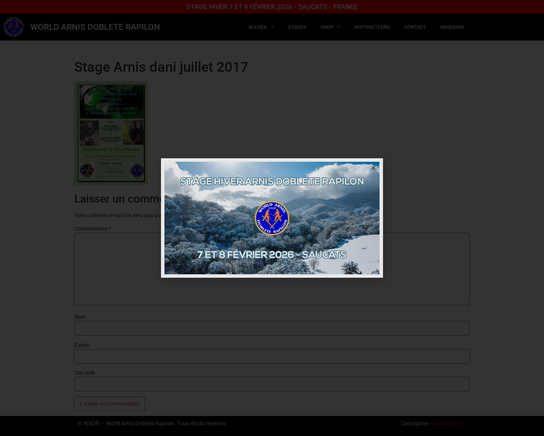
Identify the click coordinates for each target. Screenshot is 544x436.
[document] (272, 218)
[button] (373, 167)
